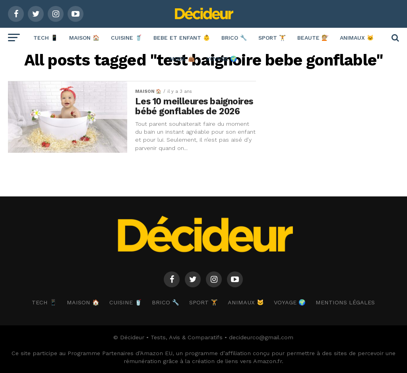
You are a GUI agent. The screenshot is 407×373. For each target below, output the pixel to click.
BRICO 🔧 (234, 38)
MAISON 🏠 (84, 38)
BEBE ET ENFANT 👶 (181, 38)
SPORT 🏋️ (272, 38)
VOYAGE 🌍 (221, 59)
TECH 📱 (45, 38)
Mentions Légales (345, 302)
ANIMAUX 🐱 (357, 38)
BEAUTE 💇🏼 (312, 38)
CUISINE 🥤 (126, 38)
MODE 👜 (182, 59)
